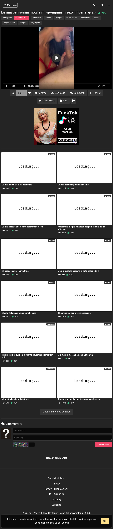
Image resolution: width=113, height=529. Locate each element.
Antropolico (7, 18)
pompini (23, 23)
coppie (96, 18)
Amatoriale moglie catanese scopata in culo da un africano (81, 228)
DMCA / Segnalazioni (56, 489)
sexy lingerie (35, 23)
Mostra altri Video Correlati (57, 411)
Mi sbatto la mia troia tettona (15, 399)
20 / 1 (21, 93)
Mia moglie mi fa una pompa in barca (75, 355)
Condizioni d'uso (56, 478)
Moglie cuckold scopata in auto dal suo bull (78, 271)
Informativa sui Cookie (57, 522)
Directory (56, 499)
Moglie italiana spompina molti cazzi (19, 313)
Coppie (48, 18)
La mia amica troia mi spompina (17, 185)
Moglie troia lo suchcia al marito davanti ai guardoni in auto (27, 356)
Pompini (59, 18)
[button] (102, 5)
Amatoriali (37, 18)
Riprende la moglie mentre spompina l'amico (79, 399)
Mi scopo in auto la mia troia (15, 271)
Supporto (56, 504)
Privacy (56, 483)
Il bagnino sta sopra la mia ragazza (74, 313)
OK (104, 521)
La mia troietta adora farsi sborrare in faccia (22, 227)
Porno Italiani (72, 18)
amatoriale (85, 18)
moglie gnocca (9, 23)
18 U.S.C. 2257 (56, 494)
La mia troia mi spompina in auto (73, 185)
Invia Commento (103, 444)
